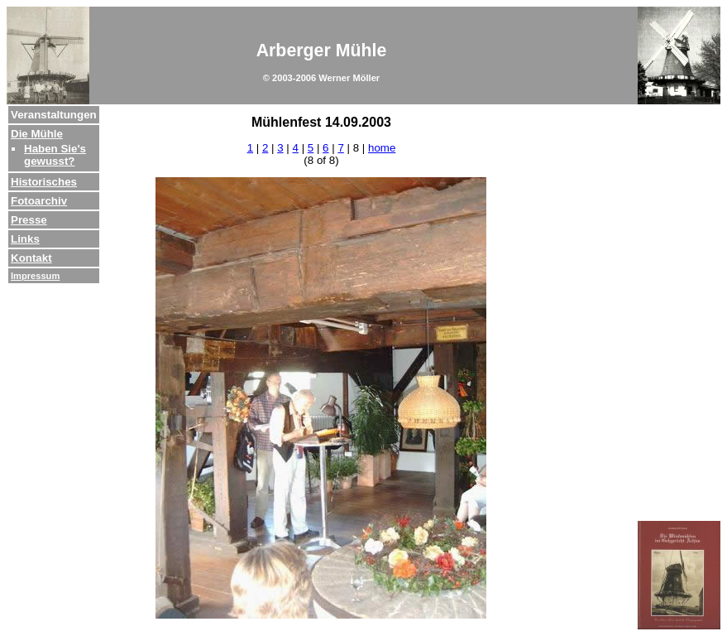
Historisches (44, 182)
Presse (29, 220)
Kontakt (31, 258)
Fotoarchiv (39, 201)
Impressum (35, 276)
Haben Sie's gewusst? (55, 154)
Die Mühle (37, 134)
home (381, 148)
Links (25, 239)
